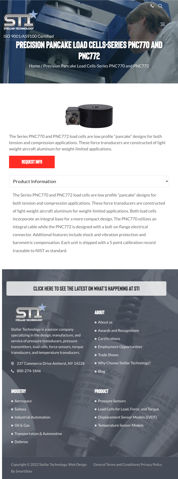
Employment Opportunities (128, 347)
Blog (109, 371)
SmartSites (32, 471)
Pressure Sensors (120, 401)
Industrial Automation (40, 417)
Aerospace (30, 401)
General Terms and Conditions (124, 465)
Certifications (117, 338)
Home (34, 65)
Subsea (28, 409)
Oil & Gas (29, 425)
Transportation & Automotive (46, 433)
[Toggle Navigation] (162, 24)
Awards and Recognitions (126, 330)
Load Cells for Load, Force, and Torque (136, 409)
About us (113, 322)
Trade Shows (116, 355)
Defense (29, 442)
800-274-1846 (34, 371)
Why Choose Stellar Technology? (132, 363)
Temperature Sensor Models (128, 425)
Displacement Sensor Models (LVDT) (135, 417)
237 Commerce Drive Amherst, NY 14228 (55, 363)
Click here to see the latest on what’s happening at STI (82, 288)
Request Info (32, 162)
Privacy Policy (159, 465)
